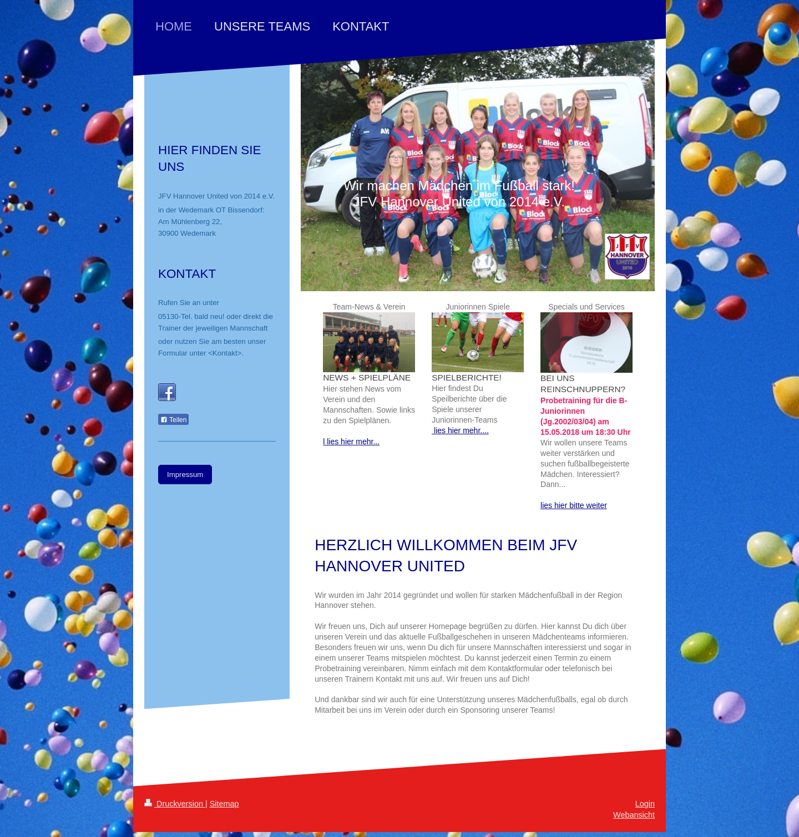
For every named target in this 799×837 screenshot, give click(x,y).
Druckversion (174, 803)
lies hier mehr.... (460, 430)
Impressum (185, 474)
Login (645, 803)
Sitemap (224, 803)
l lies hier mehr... (351, 441)
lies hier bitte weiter (573, 505)
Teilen (173, 420)
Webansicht (634, 814)
